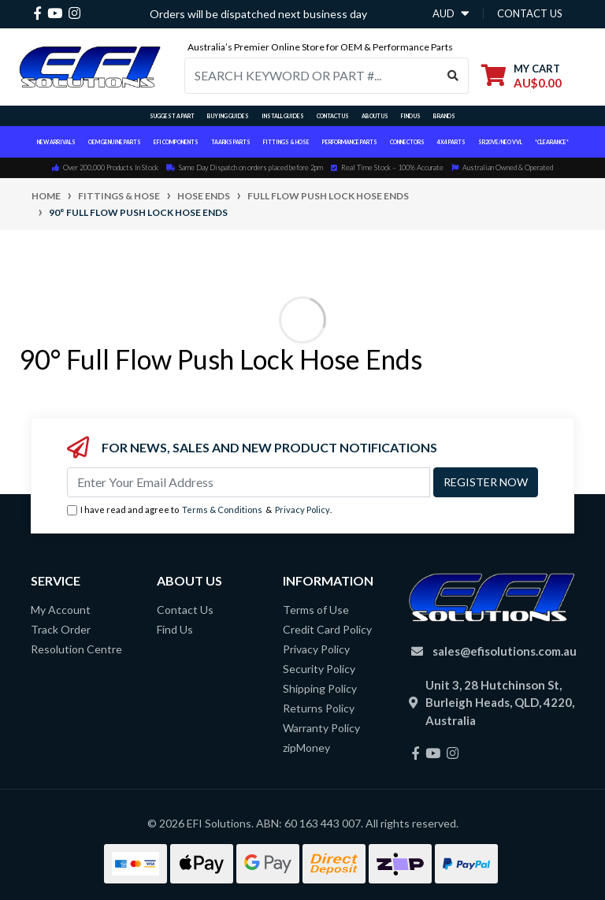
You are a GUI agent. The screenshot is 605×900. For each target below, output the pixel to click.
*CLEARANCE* (552, 142)
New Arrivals (56, 142)
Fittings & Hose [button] (286, 142)
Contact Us (333, 116)
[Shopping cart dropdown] (521, 75)
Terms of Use (316, 609)
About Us (375, 116)
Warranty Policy (321, 728)
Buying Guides (228, 116)
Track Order (61, 629)
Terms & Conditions (222, 509)
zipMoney (306, 747)
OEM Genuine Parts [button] (114, 142)
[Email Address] (248, 482)
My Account (61, 609)
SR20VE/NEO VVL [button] (500, 142)
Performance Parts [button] (349, 142)
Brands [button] (444, 116)
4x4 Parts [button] (451, 142)
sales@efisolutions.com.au (504, 651)
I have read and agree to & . (199, 510)
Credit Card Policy (327, 629)
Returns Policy (318, 708)
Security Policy (319, 668)
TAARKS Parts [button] (231, 142)
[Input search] (311, 76)
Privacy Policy (302, 509)
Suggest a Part (172, 116)
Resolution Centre (76, 649)
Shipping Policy (320, 688)
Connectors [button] (407, 142)
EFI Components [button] (176, 142)
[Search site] (453, 76)
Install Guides (283, 116)
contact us (529, 13)
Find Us (411, 116)
